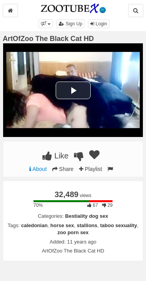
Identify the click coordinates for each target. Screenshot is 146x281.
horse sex (62, 225)
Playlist (90, 169)
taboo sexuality (118, 225)
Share (63, 169)
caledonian (34, 225)
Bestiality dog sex (86, 216)
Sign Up (70, 24)
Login (98, 24)
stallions (87, 225)
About (38, 169)
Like (55, 155)
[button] (46, 24)
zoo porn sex (72, 232)
